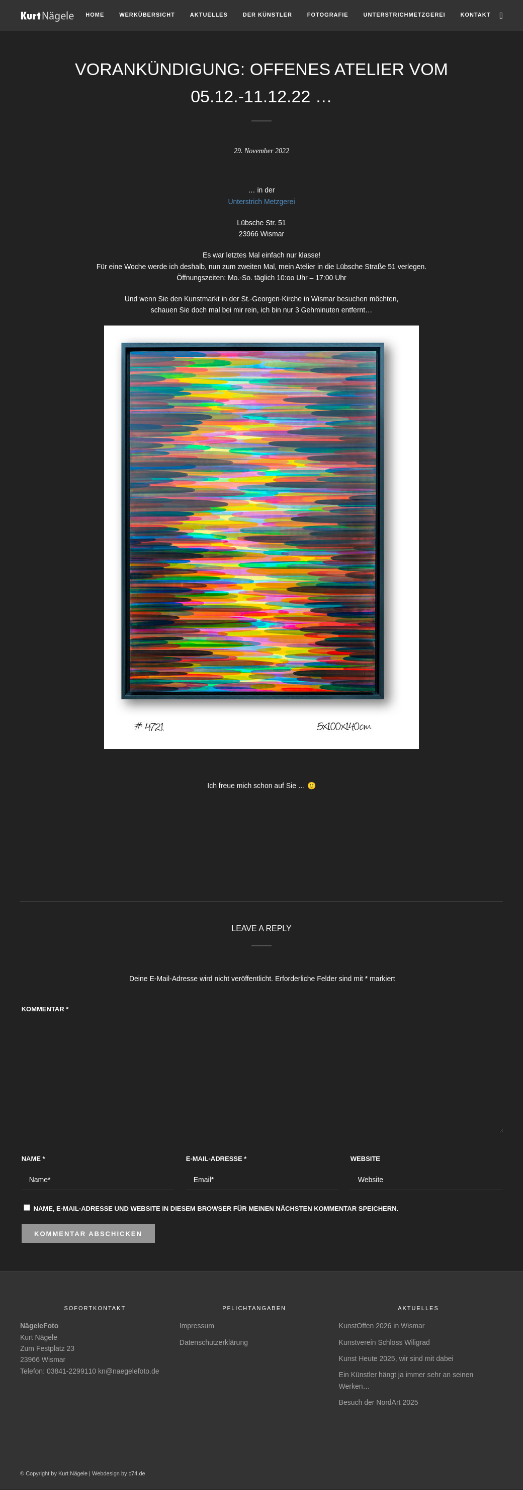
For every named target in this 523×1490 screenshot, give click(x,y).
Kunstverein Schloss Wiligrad (384, 1342)
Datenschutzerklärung (214, 1342)
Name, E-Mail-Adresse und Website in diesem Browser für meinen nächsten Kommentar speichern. (216, 1208)
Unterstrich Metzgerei (261, 202)
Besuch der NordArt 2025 (378, 1402)
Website (365, 1158)
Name (33, 1158)
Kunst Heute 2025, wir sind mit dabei (396, 1358)
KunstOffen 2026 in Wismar (382, 1326)
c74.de (137, 1473)
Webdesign (106, 1473)
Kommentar (45, 1009)
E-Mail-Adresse (216, 1158)
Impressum (197, 1326)
